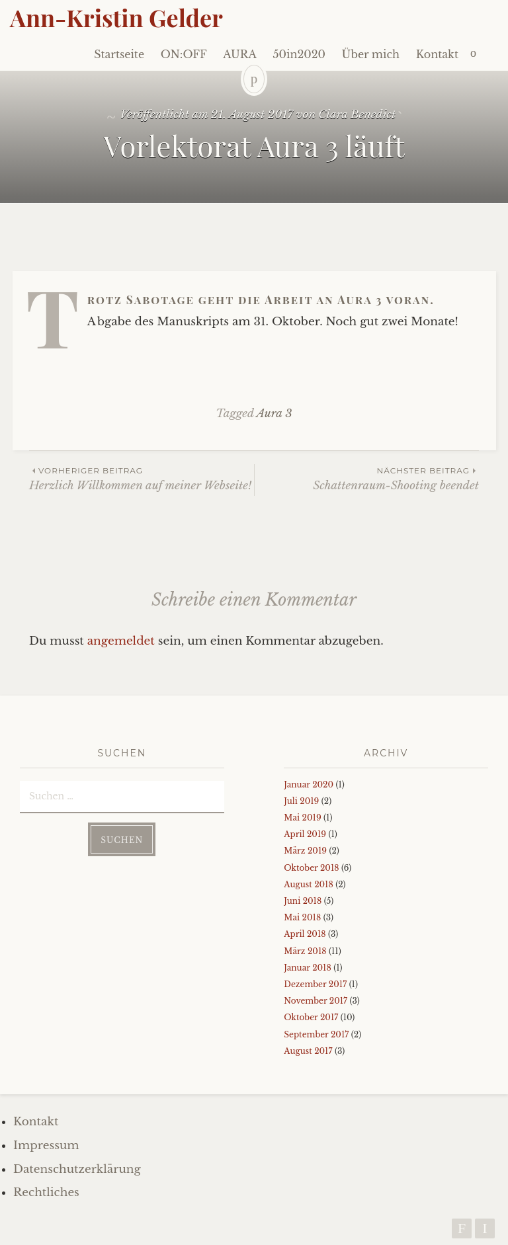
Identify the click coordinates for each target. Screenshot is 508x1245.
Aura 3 (274, 414)
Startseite (119, 54)
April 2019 (305, 834)
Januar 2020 (308, 784)
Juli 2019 (301, 801)
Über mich (371, 54)
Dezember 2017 (315, 984)
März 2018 (305, 951)
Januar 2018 (307, 968)
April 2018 (304, 934)
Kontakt (437, 54)
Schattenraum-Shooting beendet (367, 478)
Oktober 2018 (311, 868)
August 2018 (308, 884)
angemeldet (121, 641)
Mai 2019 (302, 818)
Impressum (46, 1145)
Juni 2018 (302, 901)
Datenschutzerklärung (77, 1169)
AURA (239, 54)
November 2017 (315, 1001)
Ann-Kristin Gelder (116, 17)
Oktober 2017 (311, 1017)
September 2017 (316, 1034)
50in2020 (299, 54)
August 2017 (308, 1051)
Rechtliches (46, 1192)
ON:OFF (184, 54)
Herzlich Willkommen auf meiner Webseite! (141, 478)
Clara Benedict (357, 115)
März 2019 (305, 851)
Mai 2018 (302, 917)
